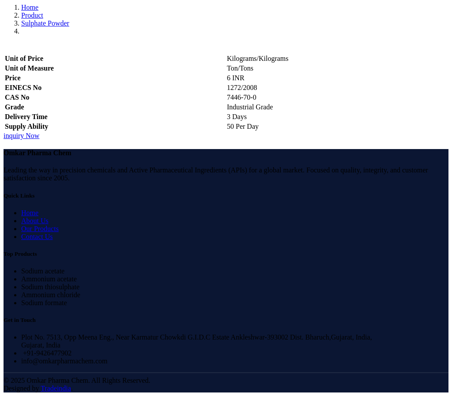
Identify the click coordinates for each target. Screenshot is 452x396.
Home (29, 7)
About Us (35, 220)
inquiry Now (21, 135)
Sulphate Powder (45, 23)
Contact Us (37, 236)
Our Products (40, 228)
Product (32, 15)
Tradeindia (56, 388)
